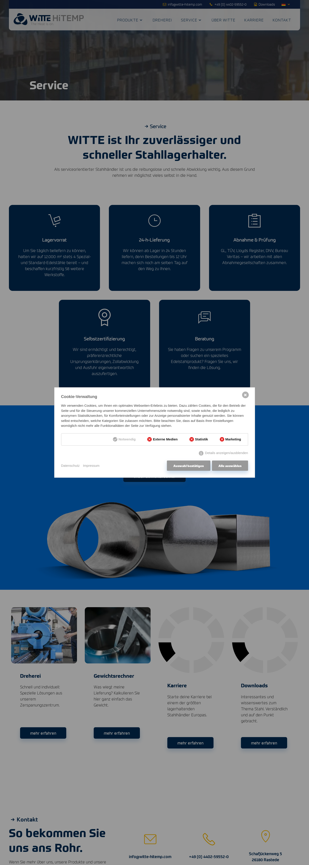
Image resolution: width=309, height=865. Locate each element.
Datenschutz (70, 465)
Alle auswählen (230, 466)
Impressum (91, 465)
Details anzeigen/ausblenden (226, 453)
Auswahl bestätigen (188, 466)
